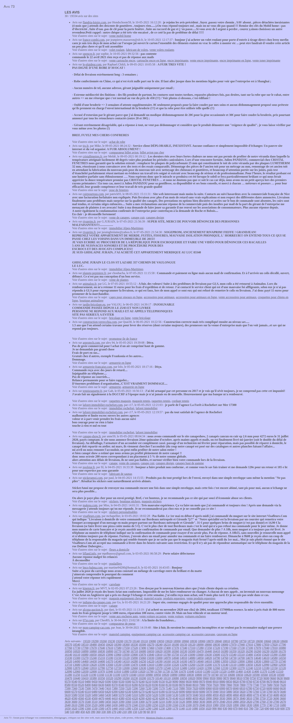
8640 (276, 681)
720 (261, 708)
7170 (162, 688)
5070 (189, 695)
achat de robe (117, 141)
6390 (115, 691)
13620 (93, 664)
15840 (150, 654)
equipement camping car (146, 634)
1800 (256, 705)
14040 (200, 661)
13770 (274, 661)
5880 (229, 691)
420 (88, 711)
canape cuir (138, 217)
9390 (108, 681)
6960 (209, 688)
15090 (134, 658)
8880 (222, 681)
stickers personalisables (123, 512)
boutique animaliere (92, 300)
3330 (135, 701)
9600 (286, 678)
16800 (109, 651)
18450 (101, 644)
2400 (121, 705)
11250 (76, 674)
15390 (273, 654)
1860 (243, 705)
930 (225, 708)
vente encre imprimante (204, 60)
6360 (121, 691)
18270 (150, 644)
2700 (276, 701)
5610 (68, 695)
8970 (202, 681)
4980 (209, 695)
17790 (282, 644)
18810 (226, 641)
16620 (159, 651)
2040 (202, 705)
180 (129, 711)
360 (98, 711)
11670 (182, 671)
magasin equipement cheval (126, 598)
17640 (101, 648)
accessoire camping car (176, 634)
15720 (183, 654)
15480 (249, 654)
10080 (175, 678)
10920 (165, 674)
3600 (74, 701)
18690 (259, 641)
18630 (275, 641)
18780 (234, 641)
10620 (248, 674)
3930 (222, 698)
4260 (148, 698)
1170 (175, 708)
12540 (167, 668)
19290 (95, 641)
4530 (88, 698)
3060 (195, 701)
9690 (266, 678)
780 (251, 708)
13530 (117, 664)
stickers (113, 501)
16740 (126, 651)
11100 (116, 674)
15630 (208, 654)
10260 (126, 678)
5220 (155, 695)
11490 (231, 671)
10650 (239, 674)
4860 (236, 695)
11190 (92, 674)
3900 (229, 698)
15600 (216, 654)
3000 (209, 701)
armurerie (115, 387)
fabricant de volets (137, 49)
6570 (74, 691)
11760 (158, 671)
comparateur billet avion (123, 152)
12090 (68, 671)
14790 (216, 658)
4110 (182, 698)
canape (113, 463)
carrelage (114, 584)
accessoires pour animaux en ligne (196, 297)
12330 (224, 668)
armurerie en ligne (120, 362)
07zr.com (88, 620)
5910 (222, 691)
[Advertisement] (31, 36)
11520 (222, 671)
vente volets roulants (161, 49)
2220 (162, 705)
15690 (191, 654)
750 (256, 708)
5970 (209, 691)
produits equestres (174, 598)
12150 (274, 668)
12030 (85, 671)
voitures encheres (195, 616)
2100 (189, 705)
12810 (93, 668)
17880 (257, 644)
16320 (241, 651)
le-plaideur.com (92, 64)
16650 (150, 651)
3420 (115, 701)
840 (240, 708)
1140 (182, 708)
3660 (283, 698)
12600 (150, 668)
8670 (269, 681)
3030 (202, 701)
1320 (142, 708)
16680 (142, 651)
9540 (74, 681)
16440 (208, 651)
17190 (224, 648)
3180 (169, 701)
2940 (222, 701)
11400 (255, 671)
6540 (81, 691)
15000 (159, 658)
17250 (208, 648)
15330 (68, 658)
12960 (273, 664)
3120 (182, 701)
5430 (108, 695)
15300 (76, 658)
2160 (175, 705)
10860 (182, 674)
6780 (249, 688)
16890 (85, 651)
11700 (174, 671)
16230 (265, 651)
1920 (229, 705)
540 (67, 711)
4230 (155, 698)
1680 (283, 705)
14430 (93, 661)
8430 (101, 685)
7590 (68, 688)
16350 (233, 651)
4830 (243, 695)
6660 (276, 688)
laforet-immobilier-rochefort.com (103, 404)
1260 (155, 708)
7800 (243, 685)
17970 (233, 644)
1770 (263, 705)
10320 (109, 678)
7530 (81, 688)
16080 (84, 654)
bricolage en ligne (120, 318)
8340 (121, 685)
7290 (135, 688)
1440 (115, 708)
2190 (169, 705)
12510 (175, 668)
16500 (191, 651)
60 (148, 711)
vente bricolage (141, 318)
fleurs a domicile (119, 549)
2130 (182, 705)
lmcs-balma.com (93, 567)
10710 (223, 674)
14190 (159, 661)
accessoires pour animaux (159, 297)
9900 (219, 678)
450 (82, 711)
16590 (167, 651)
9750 (253, 678)
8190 (155, 685)
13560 (109, 664)
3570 (81, 701)
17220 (216, 648)
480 (77, 711)
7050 (189, 688)
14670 (249, 658)
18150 (183, 644)
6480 (95, 691)
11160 (100, 674)
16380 (224, 651)
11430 (247, 671)
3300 (142, 701)
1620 (74, 708)
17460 (150, 648)
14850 (200, 658)
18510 (85, 644)
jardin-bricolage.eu (94, 304)
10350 (101, 678)
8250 (142, 685)
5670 (276, 691)
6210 (155, 691)
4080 (189, 698)
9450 (95, 681)
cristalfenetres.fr (92, 156)
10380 (93, 678)
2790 (256, 701)
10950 (157, 674)
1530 (95, 708)
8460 (95, 685)
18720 (251, 641)
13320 (175, 664)
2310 (142, 705)
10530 (272, 674)
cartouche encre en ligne (151, 60)
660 (272, 708)
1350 (135, 708)
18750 (242, 641)
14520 (68, 661)
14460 (85, 661)
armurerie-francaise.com (97, 366)
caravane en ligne (227, 634)
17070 (257, 648)
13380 (159, 664)
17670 (93, 648)
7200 (155, 688)
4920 (222, 695)
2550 (88, 705)
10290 (117, 678)
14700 (241, 658)
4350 (128, 698)
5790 (249, 691)
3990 (209, 698)
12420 (200, 668)
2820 (249, 701)
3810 (249, 698)
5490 (95, 695)
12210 (257, 668)
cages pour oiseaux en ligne (125, 297)
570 (288, 708)
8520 (81, 685)
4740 (263, 695)
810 (246, 708)
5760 (256, 691)
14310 (126, 661)
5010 (202, 695)
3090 (189, 701)
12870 (76, 668)
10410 (85, 678)
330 (103, 711)
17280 (200, 648)
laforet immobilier (147, 408)
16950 (68, 651)
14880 (191, 658)
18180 (175, 644)
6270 (142, 691)
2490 (101, 705)
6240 (148, 691)
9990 (199, 678)
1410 (121, 708)
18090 (200, 644)
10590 (256, 674)
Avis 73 (9, 6)
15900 (134, 654)
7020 (195, 688)
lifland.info (89, 553)
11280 (68, 674)
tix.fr (86, 145)
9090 (175, 681)
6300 (135, 691)
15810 (158, 654)
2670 (283, 701)
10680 (231, 674)
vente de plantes (119, 279)
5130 (175, 695)
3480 (101, 701)
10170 (150, 678)
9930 (212, 678)
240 (119, 711)
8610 (283, 681)
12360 (216, 668)
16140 (68, 654)
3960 (215, 698)
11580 (206, 671)
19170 (128, 641)
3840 (242, 698)
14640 (257, 658)
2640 (68, 705)
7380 (115, 688)
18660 (267, 641)
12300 (233, 668)
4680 (276, 695)
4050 (195, 698)
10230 (134, 678)
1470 (108, 708)
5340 (128, 695)
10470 (68, 678)
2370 (128, 705)
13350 (167, 664)
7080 (182, 688)
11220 (84, 674)
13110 (232, 664)
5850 (236, 691)
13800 (265, 661)
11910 (117, 671)
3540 (88, 701)
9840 (233, 678)
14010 (208, 661)
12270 (241, 668)
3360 (128, 701)
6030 (195, 691)
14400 (101, 661)
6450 (101, 691)
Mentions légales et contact (159, 717)
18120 (191, 644)
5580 (74, 695)
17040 (265, 648)
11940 (109, 671)
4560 (81, 698)
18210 (167, 644)
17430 (159, 648)
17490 (142, 648)
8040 (189, 685)
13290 (183, 664)
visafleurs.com (91, 516)
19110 (144, 641)
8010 (195, 685)
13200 (208, 664)
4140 (175, 698)
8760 (249, 681)
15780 (167, 654)
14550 (282, 658)
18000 (224, 644)
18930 (193, 641)
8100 (175, 685)
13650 (85, 664)
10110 (167, 678)
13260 (191, 664)
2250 (155, 705)
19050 (160, 641)
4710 (269, 695)
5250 (148, 695)
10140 (159, 678)
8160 (162, 685)
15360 (282, 654)
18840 (218, 641)
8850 (229, 681)
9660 (273, 678)
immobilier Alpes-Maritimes (126, 228)
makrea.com (90, 505)
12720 (117, 668)
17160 (233, 648)
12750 (109, 668)
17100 (249, 648)
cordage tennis (180, 401)
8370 (115, 685)
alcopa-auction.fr (93, 609)
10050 (183, 678)
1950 (222, 705)
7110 (175, 688)
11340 (271, 671)
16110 (76, 654)
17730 (76, 648)
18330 (134, 644)
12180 (265, 668)
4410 (115, 698)
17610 (109, 648)
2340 (135, 705)
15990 (109, 654)
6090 (182, 691)
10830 (190, 674)
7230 (148, 688)
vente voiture (175, 616)
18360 (126, 644)
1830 (249, 705)
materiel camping (119, 634)
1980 (216, 705)
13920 (233, 661)
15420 (265, 654)
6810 (242, 688)
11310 (279, 671)
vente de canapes (119, 217)
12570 (159, 668)
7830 (236, 685)
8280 (135, 685)
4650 (283, 695)
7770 (249, 685)
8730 (256, 681)
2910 (229, 701)
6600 (68, 691)
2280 (148, 705)
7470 (95, 688)
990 (214, 708)
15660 (199, 654)
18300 (142, 644)
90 (144, 711)
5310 (135, 695)
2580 (81, 705)
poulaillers (115, 563)
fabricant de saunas (120, 473)
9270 (135, 681)
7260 (142, 688)
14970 (167, 658)
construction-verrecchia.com (100, 321)
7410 (108, 688)
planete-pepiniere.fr (94, 273)
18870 (210, 641)
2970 (216, 701)
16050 (93, 654)
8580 (68, 685)
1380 (128, 708)
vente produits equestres (200, 598)
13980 (216, 661)
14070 (191, 661)
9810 (239, 678)
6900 (222, 688)
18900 (201, 641)
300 (109, 711)
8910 (216, 681)
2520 (95, 705)
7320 (128, 688)
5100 (182, 695)
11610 (198, 671)
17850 (265, 644)
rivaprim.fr (89, 221)
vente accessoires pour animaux (237, 297)
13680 (76, 664)
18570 (68, 644)
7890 (222, 685)
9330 (121, 681)
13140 (224, 664)
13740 (282, 661)
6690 (269, 688)
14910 (183, 658)
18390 (117, 644)
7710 (263, 685)
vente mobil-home (120, 35)
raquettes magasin (120, 401)
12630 (142, 668)
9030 (189, 681)
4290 (142, 698)
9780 (246, 678)
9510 (81, 681)
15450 (257, 654)
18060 (208, 644)
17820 (274, 644)
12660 (134, 668)
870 (235, 708)
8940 (209, 681)
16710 (134, 651)
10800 (198, 674)
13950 (224, 661)
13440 (142, 664)
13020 (257, 664)
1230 (162, 708)
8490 (88, 685)
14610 (265, 658)
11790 (149, 671)
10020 (191, 678)
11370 (263, 671)
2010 (209, 705)
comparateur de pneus (122, 623)
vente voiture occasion (152, 616)
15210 (101, 658)
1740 (269, 705)
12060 (76, 671)
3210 (162, 701)
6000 (202, 691)
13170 (216, 664)
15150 (117, 658)
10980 (149, 674)
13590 (101, 664)
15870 (142, 654)
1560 (88, 708)
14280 (134, 661)
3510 (95, 701)
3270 (148, 701)
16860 (93, 651)
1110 (188, 708)
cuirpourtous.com (93, 194)
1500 (101, 708)
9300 (128, 681)
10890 (174, 674)
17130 (241, 648)
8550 (74, 685)
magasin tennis (141, 401)
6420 (108, 691)
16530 (183, 651)
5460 (101, 695)
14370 (109, 661)
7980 (202, 685)
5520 (88, 695)
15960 (117, 654)
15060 (142, 658)
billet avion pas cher (152, 152)
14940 (175, 658)
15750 (175, 654)
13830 (257, 661)
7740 (256, 685)
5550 (81, 695)
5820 (243, 691)
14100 (183, 661)
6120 (175, 691)
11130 (108, 674)
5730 (263, 691)
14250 (142, 661)
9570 (68, 681)
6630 (283, 688)
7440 (101, 688)
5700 (269, 691)
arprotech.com (91, 342)
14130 (175, 661)
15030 (150, 658)
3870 (236, 698)
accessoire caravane (203, 634)
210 (124, 711)
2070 (195, 705)
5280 (142, 695)
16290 (249, 651)
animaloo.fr (90, 283)
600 (282, 708)
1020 (209, 708)
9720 (260, 678)
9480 (88, 681)
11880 (125, 671)
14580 (274, 658)
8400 (108, 685)
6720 (263, 688)
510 (72, 711)
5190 (162, 695)
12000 (93, 671)
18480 (93, 644)
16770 (117, 651)
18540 (76, 644)
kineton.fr (88, 588)
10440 (76, 678)
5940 (216, 691)
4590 (74, 698)
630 (277, 708)
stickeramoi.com (93, 477)
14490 (76, 661)
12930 (282, 664)
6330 (128, 691)
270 (114, 711)
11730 (166, 671)
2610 (74, 705)
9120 (169, 681)
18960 (185, 641)
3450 (108, 701)
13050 (249, 664)
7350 (121, 688)
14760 (224, 658)
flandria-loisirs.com (94, 22)
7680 (269, 685)
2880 (236, 701)
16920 (76, 651)
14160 (167, 661)
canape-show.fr (92, 436)
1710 (276, 705)
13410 (150, 664)
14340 (117, 661)
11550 (214, 671)
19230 (111, 641)
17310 (191, 648)
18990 (177, 641)
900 (230, 708)
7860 (229, 685)
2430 (115, 705)
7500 (88, 688)
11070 (124, 674)
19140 (136, 641)
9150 (162, 681)
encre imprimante (177, 60)
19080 (152, 641)
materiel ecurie (153, 598)
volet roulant (116, 49)
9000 (195, 681)
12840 (85, 668)
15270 (85, 658)
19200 (119, 641)
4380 (121, 698)
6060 (189, 691)
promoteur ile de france (123, 338)
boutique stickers (130, 501)
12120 (282, 668)
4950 (216, 695)
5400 (115, 695)
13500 (126, 664)
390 (93, 711)
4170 (169, 698)
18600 (284, 641)
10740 (215, 674)
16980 (282, 648)
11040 (132, 674)
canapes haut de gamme (189, 463)
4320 (135, 698)
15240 (93, 658)
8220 (148, 685)
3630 (68, 701)
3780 (256, 698)
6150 (169, 691)
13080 (241, 664)
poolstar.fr (89, 467)
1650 (68, 708)
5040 (195, 695)
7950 (209, 685)
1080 (195, 708)
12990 (265, 664)
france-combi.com (94, 39)
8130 (169, 685)
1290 (148, 708)
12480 (183, 668)
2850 (243, 701)
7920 (216, 685)
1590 (81, 708)
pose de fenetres (119, 190)
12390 (208, 668)
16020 (101, 654)
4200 (162, 698)
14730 (233, 658)
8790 (243, 681)
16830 (101, 651)
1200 (169, 708)
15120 (126, 658)
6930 (215, 688)
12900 (68, 668)
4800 (249, 695)
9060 (182, 681)
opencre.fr (89, 53)
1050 (202, 708)
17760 (68, 648)
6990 (202, 688)
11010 (140, 674)
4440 (108, 698)
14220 (150, 661)
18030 (216, 644)
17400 (167, 648)
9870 (226, 678)
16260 (257, 651)
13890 (241, 661)
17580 (117, 648)
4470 (101, 698)
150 (135, 711)
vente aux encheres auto (123, 616)
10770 (206, 674)
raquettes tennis (161, 401)
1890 (236, 705)
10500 (280, 674)
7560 (74, 688)
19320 (86, 641)
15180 (109, 658)
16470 (200, 651)
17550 (126, 648)
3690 (276, 698)
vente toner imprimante (266, 60)
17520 (134, 648)
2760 (263, 701)
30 (152, 711)
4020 (202, 698)
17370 (175, 648)
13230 (200, 664)
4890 (229, 695)
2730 (269, 701)
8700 (263, 681)
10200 (142, 678)
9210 (148, 681)
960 (220, 708)
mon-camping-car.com (96, 627)
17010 (274, 648)
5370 (121, 695)
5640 (283, 691)
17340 (183, 648)
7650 (276, 685)
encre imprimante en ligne (235, 60)
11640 (190, 671)
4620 (68, 698)
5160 (169, 695)
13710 (68, 664)
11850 (133, 671)
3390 (121, 701)
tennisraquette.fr (92, 390)
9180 (155, 681)
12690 (126, 668)
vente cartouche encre (122, 60)
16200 (274, 651)
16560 (175, 651)
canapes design (155, 217)
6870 (229, 688)
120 (140, 711)
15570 (224, 654)
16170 (282, 651)
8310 (128, 685)
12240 (249, 668)
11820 (141, 671)
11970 (101, 671)
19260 (103, 641)
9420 (101, 681)
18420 (109, 644)
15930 (125, 654)
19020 (168, 641)
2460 (108, 705)
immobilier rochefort (121, 408)
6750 (256, 688)
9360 (115, 681)
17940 (241, 644)
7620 (283, 685)
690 (267, 708)
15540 (232, 654)
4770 (256, 695)
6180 (162, 691)
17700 (85, 648)
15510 (241, 654)
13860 (249, 661)
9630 (280, 678)
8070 (182, 685)
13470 (134, 664)
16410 (216, 651)
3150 (175, 701)
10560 (264, 674)
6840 (236, 688)
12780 (101, 668)
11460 (239, 671)
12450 (191, 668)
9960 (206, 678)
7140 (169, 688)
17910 (249, 644)
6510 (88, 691)
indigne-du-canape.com (97, 602)
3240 (155, 701)
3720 (269, 698)
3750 (263, 698)
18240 (159, 644)
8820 (236, 681)
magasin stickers (151, 501)
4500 (95, 698)
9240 (142, 681)
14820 (208, 658)
